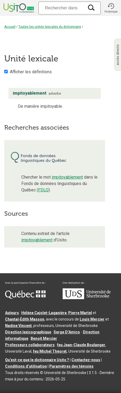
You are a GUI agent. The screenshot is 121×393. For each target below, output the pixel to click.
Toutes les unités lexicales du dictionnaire (49, 27)
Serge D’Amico (67, 332)
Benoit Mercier (44, 338)
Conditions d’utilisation (26, 366)
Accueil (9, 27)
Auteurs (12, 313)
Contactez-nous (85, 360)
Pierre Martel (80, 313)
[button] (111, 8)
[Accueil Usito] (18, 8)
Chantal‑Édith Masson (24, 319)
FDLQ (43, 189)
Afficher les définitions (31, 71)
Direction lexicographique (28, 332)
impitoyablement (67, 177)
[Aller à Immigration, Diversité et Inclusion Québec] (25, 297)
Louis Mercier (92, 319)
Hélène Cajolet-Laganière (44, 313)
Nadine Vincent (18, 325)
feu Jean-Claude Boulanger (81, 345)
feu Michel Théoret (50, 351)
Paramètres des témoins (71, 366)
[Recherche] (61, 8)
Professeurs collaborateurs (30, 345)
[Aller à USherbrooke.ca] (87, 298)
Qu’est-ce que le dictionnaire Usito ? (37, 360)
